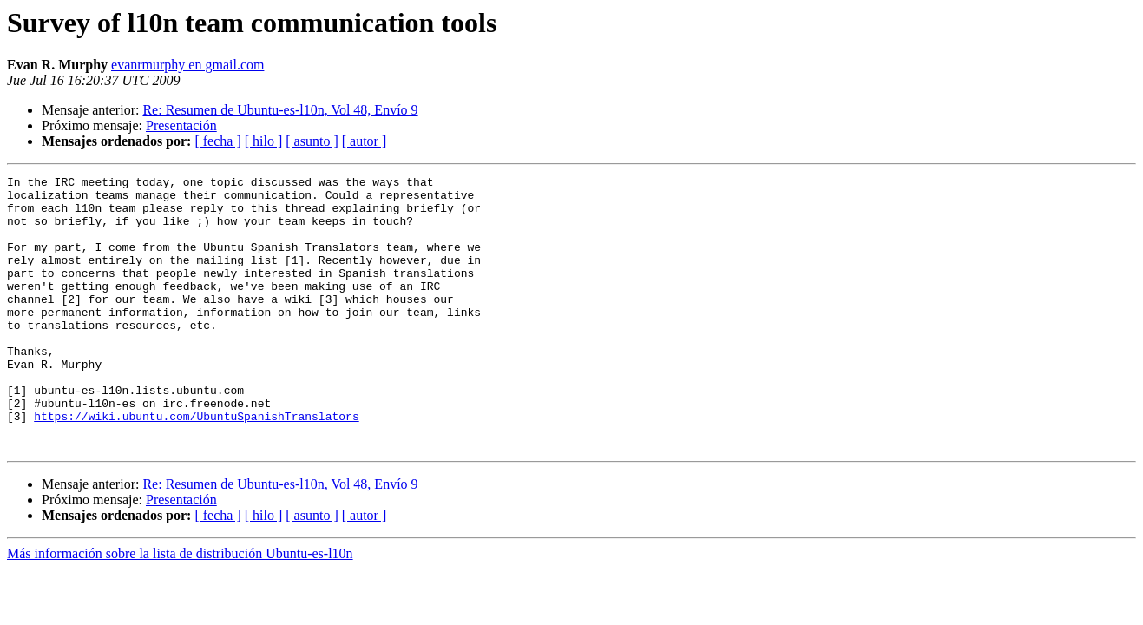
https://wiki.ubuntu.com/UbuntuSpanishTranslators (196, 465)
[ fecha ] (217, 141)
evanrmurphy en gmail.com (187, 64)
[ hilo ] (264, 141)
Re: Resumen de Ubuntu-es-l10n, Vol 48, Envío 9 (279, 109)
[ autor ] (364, 141)
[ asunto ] (312, 141)
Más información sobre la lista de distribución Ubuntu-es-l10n (180, 608)
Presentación (181, 125)
